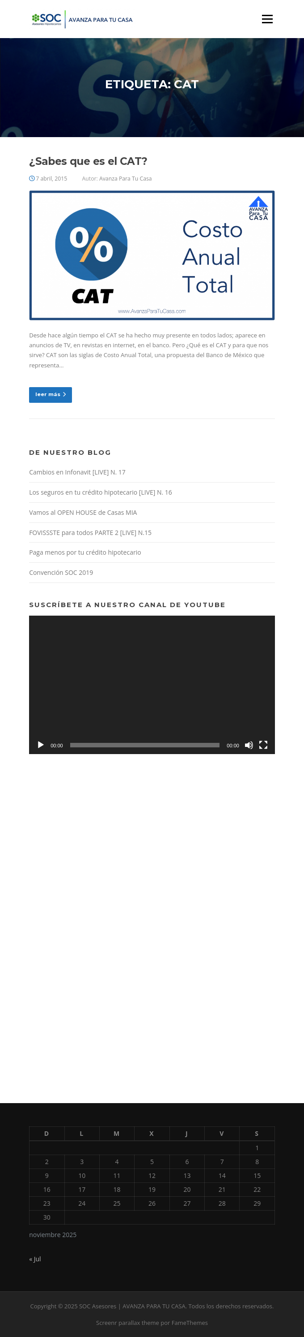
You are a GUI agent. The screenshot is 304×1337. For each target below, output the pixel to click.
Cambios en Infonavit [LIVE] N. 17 (77, 472)
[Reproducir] (40, 745)
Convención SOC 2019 (61, 572)
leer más (50, 394)
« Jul (35, 1259)
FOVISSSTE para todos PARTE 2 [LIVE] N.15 (90, 532)
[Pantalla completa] (263, 745)
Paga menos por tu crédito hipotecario (85, 552)
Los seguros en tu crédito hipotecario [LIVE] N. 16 (100, 492)
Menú (267, 19)
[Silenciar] (249, 745)
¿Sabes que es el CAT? (88, 161)
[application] (152, 685)
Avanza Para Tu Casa (125, 178)
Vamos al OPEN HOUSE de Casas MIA (83, 512)
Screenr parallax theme (127, 1323)
